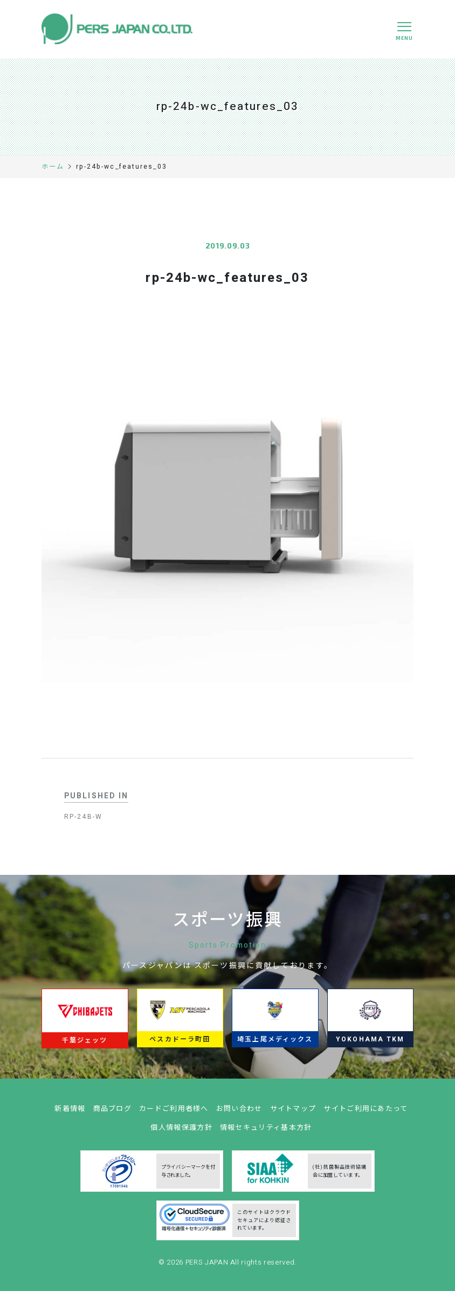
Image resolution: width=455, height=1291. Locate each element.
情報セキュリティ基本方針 (266, 1133)
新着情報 (69, 1114)
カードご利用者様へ (174, 1114)
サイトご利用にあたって (365, 1114)
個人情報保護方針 (181, 1133)
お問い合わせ (239, 1114)
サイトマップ (293, 1114)
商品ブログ (112, 1114)
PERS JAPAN (207, 1267)
